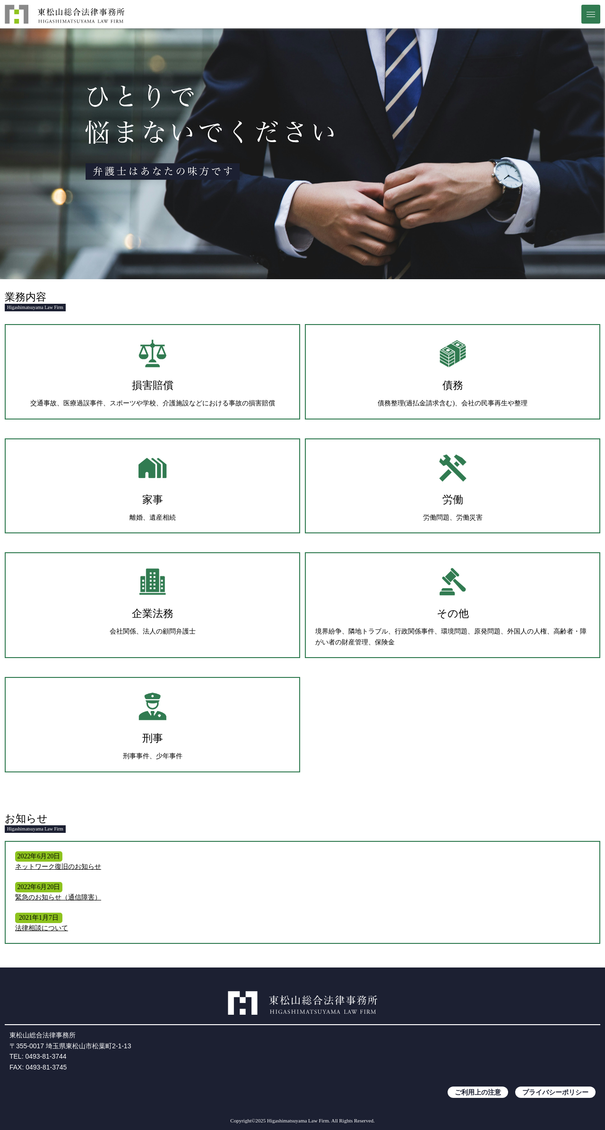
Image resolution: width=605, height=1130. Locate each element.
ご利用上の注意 (478, 1092)
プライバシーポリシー (555, 1092)
